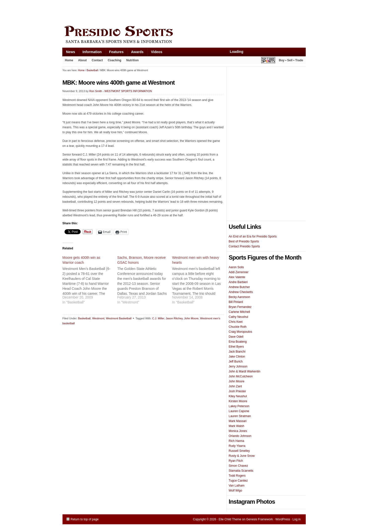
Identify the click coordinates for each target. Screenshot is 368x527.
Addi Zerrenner (239, 272)
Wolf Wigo (235, 490)
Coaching (114, 60)
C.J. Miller (158, 318)
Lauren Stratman (240, 416)
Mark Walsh (236, 426)
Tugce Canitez (238, 480)
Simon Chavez (238, 465)
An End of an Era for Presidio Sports (253, 236)
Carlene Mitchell (239, 312)
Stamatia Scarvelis (241, 470)
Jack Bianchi (237, 351)
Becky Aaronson (239, 297)
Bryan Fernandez (240, 307)
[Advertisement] (153, 11)
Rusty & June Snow (242, 456)
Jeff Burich (236, 361)
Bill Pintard (236, 302)
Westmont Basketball (119, 318)
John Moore (191, 318)
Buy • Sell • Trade (291, 60)
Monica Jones (238, 431)
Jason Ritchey (174, 318)
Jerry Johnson (238, 366)
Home (69, 60)
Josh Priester (237, 391)
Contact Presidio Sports (244, 246)
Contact (97, 60)
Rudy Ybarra (237, 446)
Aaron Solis (236, 267)
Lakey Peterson (239, 406)
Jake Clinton (237, 356)
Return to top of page (85, 519)
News (68, 53)
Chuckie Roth (238, 327)
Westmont (98, 318)
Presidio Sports (184, 35)
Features (114, 53)
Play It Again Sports (268, 61)
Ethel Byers (236, 346)
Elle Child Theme (230, 519)
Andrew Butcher (239, 287)
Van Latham (237, 485)
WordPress (282, 519)
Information (90, 53)
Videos (156, 52)
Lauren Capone (239, 411)
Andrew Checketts (241, 292)
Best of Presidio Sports (244, 241)
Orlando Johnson (240, 436)
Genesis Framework (259, 519)
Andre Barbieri (238, 282)
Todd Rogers (237, 475)
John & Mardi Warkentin (245, 371)
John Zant (235, 386)
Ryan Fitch (236, 460)
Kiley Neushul (238, 396)
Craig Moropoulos (240, 331)
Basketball (84, 318)
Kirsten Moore (238, 401)
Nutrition (132, 60)
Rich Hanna (236, 441)
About (81, 61)
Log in (297, 519)
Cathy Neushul (238, 317)
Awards (135, 53)
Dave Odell (236, 336)
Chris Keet (236, 322)
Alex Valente (237, 277)
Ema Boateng (238, 341)
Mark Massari (238, 421)
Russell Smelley (239, 451)
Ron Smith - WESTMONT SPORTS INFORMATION (120, 91)
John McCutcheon (241, 376)
